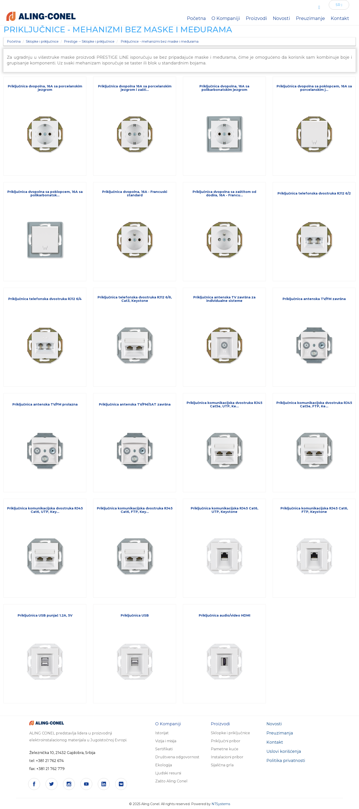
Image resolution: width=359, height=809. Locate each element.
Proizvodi (256, 18)
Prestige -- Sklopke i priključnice (89, 41)
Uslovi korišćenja (284, 751)
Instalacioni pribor (227, 757)
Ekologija (163, 765)
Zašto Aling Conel (171, 781)
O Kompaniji (226, 18)
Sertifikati (164, 749)
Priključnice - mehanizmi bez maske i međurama (160, 41)
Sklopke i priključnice (42, 41)
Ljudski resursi (168, 773)
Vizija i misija (165, 741)
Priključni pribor (225, 741)
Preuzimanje (310, 18)
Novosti (274, 723)
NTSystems (221, 804)
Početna (14, 41)
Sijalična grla (222, 765)
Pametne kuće (224, 749)
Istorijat (162, 733)
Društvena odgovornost (177, 757)
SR (339, 5)
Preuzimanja (280, 733)
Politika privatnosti (286, 760)
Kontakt (275, 742)
